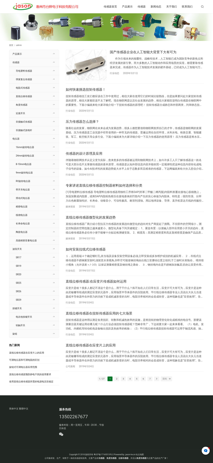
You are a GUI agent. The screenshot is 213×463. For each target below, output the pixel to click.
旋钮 (14, 333)
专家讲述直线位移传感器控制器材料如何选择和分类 (104, 185)
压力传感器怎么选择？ (82, 122)
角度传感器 (21, 104)
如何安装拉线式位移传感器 (86, 249)
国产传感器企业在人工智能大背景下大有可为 (143, 52)
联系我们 (187, 6)
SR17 (18, 257)
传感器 (142, 6)
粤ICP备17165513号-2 (103, 454)
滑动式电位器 (23, 198)
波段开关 (17, 249)
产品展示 (127, 6)
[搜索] (202, 6)
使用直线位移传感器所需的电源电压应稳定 (31, 381)
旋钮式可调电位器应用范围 (23, 367)
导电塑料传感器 (24, 71)
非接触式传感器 (24, 121)
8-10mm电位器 (23, 164)
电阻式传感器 (23, 87)
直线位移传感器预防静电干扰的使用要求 (30, 374)
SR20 (18, 274)
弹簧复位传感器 (24, 79)
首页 (11, 45)
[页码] (169, 379)
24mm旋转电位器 (25, 155)
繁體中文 (23, 408)
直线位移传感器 (24, 96)
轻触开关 (20, 325)
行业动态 (114, 73)
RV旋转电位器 (23, 181)
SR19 (18, 266)
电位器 (15, 138)
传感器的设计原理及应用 (84, 153)
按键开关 (17, 308)
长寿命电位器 (23, 223)
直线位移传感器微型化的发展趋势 (91, 217)
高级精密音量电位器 (26, 240)
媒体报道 (70, 206)
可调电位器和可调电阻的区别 (24, 360)
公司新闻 (70, 366)
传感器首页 (110, 6)
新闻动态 (156, 6)
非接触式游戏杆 (24, 130)
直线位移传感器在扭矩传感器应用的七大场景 (99, 313)
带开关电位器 (23, 189)
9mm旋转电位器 (24, 172)
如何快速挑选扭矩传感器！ (86, 89)
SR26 (18, 291)
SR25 (18, 283)
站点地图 (140, 454)
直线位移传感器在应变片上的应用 (91, 345)
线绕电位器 (21, 215)
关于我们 (171, 6)
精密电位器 (21, 206)
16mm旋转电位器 (25, 147)
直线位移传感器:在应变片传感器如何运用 (96, 281)
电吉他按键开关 (24, 316)
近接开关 (20, 113)
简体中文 (13, 408)
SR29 (18, 300)
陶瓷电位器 (21, 232)
